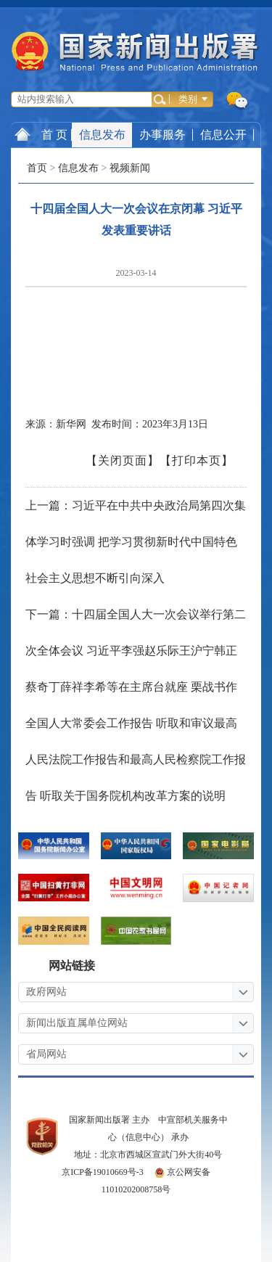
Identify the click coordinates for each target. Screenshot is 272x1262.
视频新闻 (130, 168)
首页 (37, 168)
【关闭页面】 (123, 460)
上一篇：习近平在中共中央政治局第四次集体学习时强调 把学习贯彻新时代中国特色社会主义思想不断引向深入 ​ (135, 541)
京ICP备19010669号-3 (103, 1172)
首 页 (41, 134)
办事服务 (162, 134)
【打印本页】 (197, 460)
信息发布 (102, 134)
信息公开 (223, 134)
